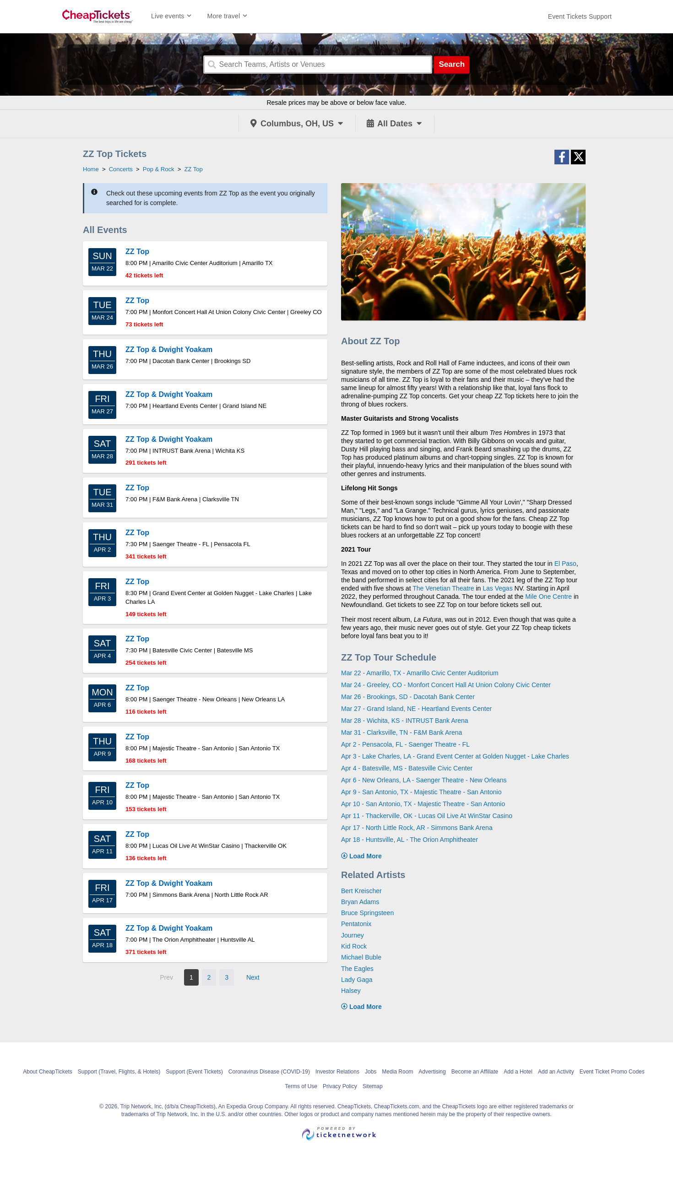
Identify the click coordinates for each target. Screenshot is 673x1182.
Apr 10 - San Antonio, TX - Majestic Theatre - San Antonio (423, 804)
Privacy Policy (340, 1086)
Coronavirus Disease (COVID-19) (269, 1071)
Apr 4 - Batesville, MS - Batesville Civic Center (406, 768)
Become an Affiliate (475, 1071)
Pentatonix (356, 923)
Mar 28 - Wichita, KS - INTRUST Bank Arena (404, 720)
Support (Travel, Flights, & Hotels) (119, 1071)
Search (452, 64)
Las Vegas (497, 588)
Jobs (370, 1071)
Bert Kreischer (361, 891)
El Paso (565, 563)
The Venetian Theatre (443, 588)
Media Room (397, 1071)
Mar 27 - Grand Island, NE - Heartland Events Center (416, 708)
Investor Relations (337, 1071)
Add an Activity (556, 1071)
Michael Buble (361, 957)
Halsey (351, 990)
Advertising (431, 1071)
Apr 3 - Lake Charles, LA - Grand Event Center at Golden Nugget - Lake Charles (455, 756)
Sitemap (373, 1086)
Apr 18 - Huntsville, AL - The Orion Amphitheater (409, 839)
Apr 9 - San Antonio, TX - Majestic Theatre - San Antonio (421, 792)
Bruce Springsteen (367, 912)
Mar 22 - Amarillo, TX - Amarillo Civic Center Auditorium (420, 673)
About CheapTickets (47, 1071)
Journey (352, 935)
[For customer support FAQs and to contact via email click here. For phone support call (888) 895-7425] (580, 16)
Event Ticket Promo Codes (612, 1071)
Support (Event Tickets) (194, 1071)
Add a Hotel (518, 1071)
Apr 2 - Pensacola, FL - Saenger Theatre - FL (405, 744)
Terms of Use (301, 1086)
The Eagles (357, 968)
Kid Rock (354, 946)
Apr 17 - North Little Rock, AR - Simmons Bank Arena (417, 827)
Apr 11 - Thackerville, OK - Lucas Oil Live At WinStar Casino (426, 815)
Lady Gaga (357, 979)
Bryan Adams (360, 901)
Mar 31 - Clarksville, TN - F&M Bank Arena (401, 732)
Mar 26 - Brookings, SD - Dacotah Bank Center (408, 696)
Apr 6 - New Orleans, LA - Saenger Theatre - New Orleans (424, 780)
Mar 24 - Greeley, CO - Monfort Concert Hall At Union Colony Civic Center (446, 685)
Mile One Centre (548, 596)
